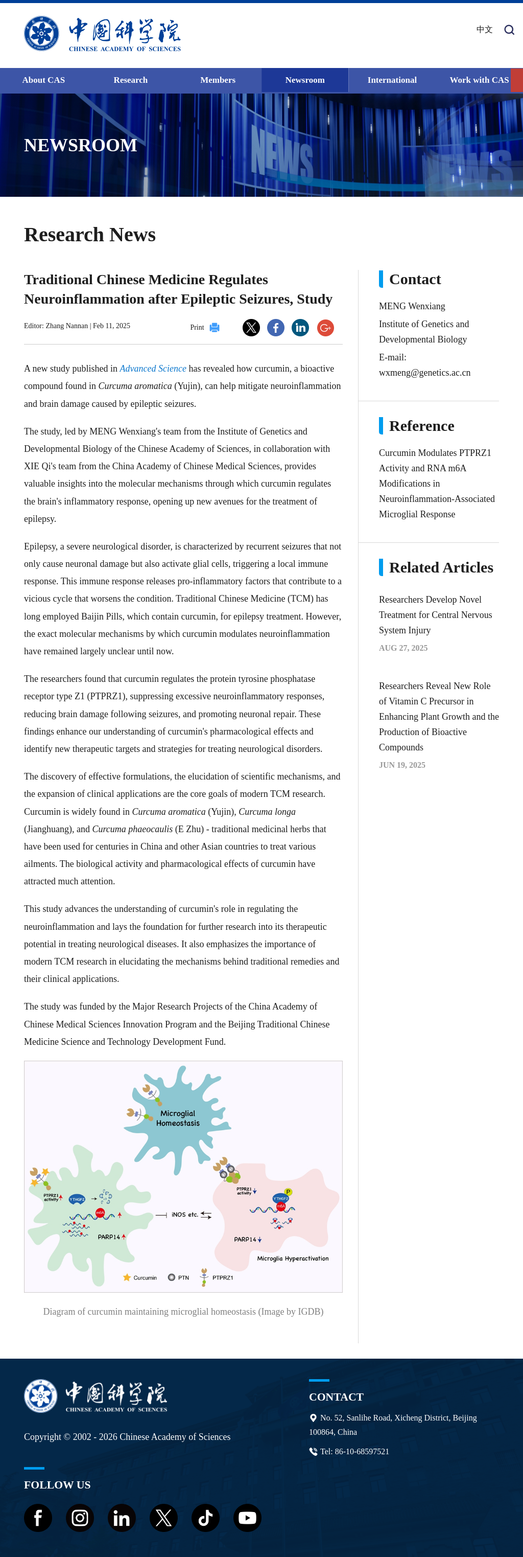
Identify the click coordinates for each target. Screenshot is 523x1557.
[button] (517, 80)
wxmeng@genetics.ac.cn (425, 372)
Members (217, 79)
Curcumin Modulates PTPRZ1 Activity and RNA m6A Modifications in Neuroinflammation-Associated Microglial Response (437, 483)
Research (131, 79)
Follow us (57, 1484)
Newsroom (305, 79)
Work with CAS (479, 79)
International (392, 79)
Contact (336, 1396)
